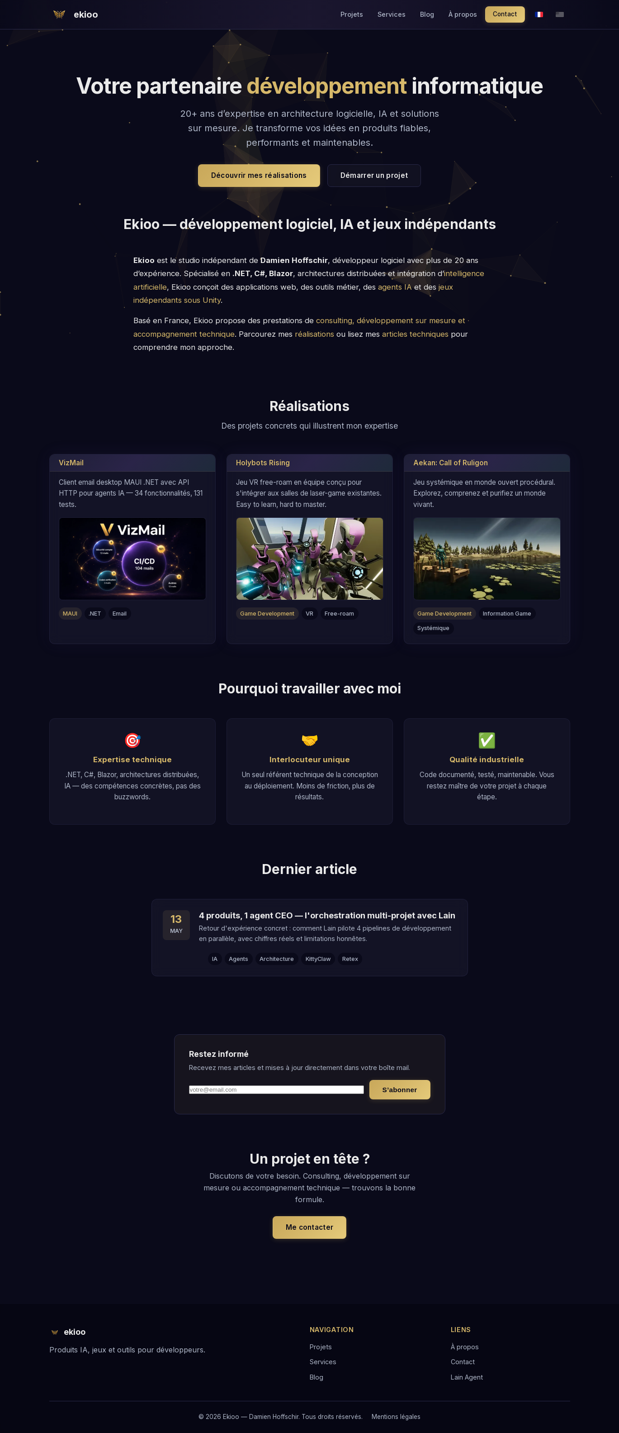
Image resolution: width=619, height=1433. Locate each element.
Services (392, 14)
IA (214, 958)
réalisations (314, 334)
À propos (463, 14)
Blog (427, 14)
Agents (238, 958)
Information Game (507, 613)
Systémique (433, 628)
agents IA (395, 286)
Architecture (277, 958)
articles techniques (415, 334)
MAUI (70, 613)
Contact (505, 14)
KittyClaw (318, 958)
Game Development (267, 613)
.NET (95, 613)
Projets (351, 14)
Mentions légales (396, 1416)
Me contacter (310, 1227)
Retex (350, 958)
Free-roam (339, 613)
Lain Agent (467, 1377)
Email (120, 613)
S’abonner (400, 1090)
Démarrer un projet (374, 175)
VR (309, 613)
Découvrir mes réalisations (259, 175)
